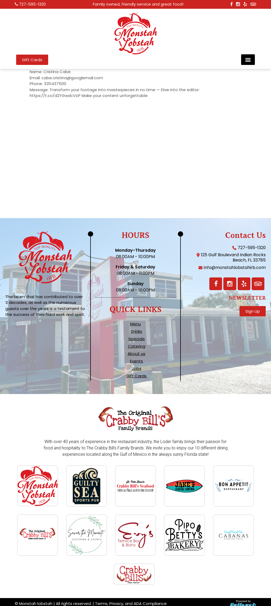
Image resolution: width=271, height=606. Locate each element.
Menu (135, 324)
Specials (136, 339)
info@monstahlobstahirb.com (234, 267)
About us (136, 353)
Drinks (136, 331)
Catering (136, 346)
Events (136, 361)
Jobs (136, 368)
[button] (248, 59)
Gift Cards (136, 376)
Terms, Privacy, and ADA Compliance (131, 600)
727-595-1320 (32, 4)
